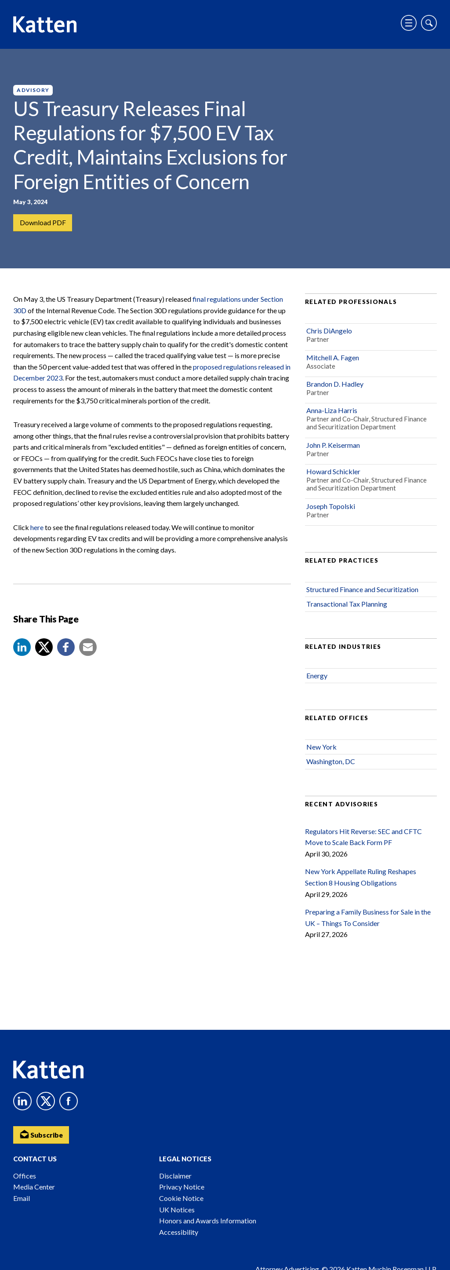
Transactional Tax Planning (346, 605)
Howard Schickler (333, 473)
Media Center (34, 1186)
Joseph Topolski (330, 508)
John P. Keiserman (333, 447)
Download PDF (43, 223)
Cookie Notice (181, 1198)
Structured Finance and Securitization (362, 591)
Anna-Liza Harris (331, 412)
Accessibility (178, 1232)
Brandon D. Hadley (334, 385)
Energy (316, 677)
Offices (24, 1175)
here (37, 529)
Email (21, 1198)
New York (321, 748)
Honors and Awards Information (207, 1220)
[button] (22, 649)
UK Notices (177, 1209)
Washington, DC (330, 763)
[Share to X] (44, 649)
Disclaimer (175, 1175)
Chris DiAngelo (329, 332)
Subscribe (42, 1133)
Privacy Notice (181, 1186)
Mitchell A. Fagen (332, 359)
